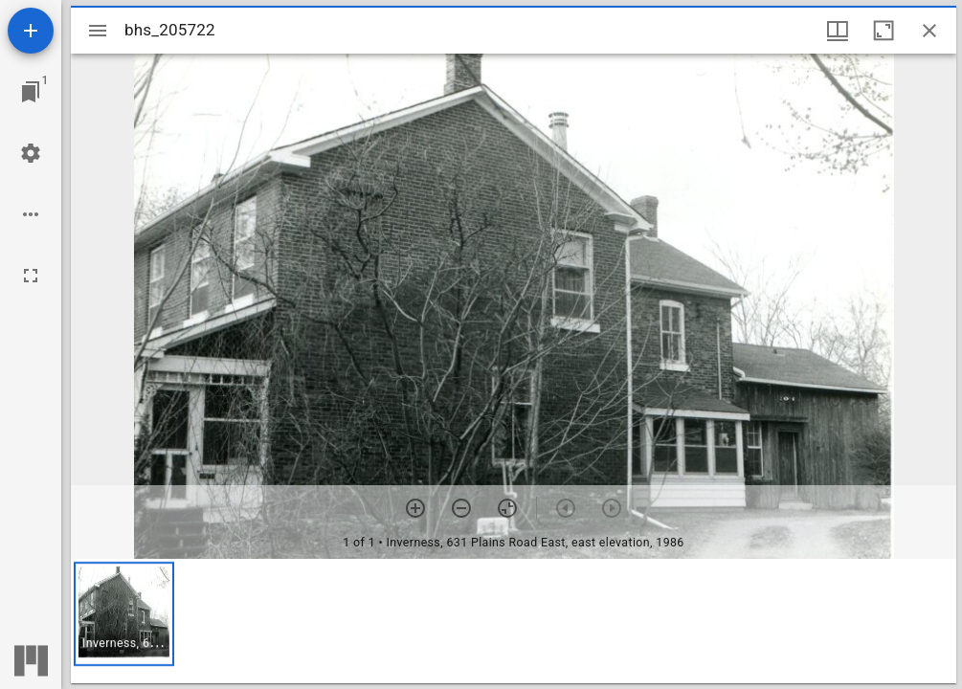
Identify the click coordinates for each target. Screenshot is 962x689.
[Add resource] (31, 31)
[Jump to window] (31, 92)
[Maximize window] (883, 31)
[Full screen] (31, 276)
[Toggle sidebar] (98, 31)
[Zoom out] (461, 508)
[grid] (513, 621)
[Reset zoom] (507, 508)
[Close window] (929, 31)
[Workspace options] (31, 214)
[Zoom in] (415, 508)
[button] (123, 614)
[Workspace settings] (31, 153)
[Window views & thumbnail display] (838, 31)
